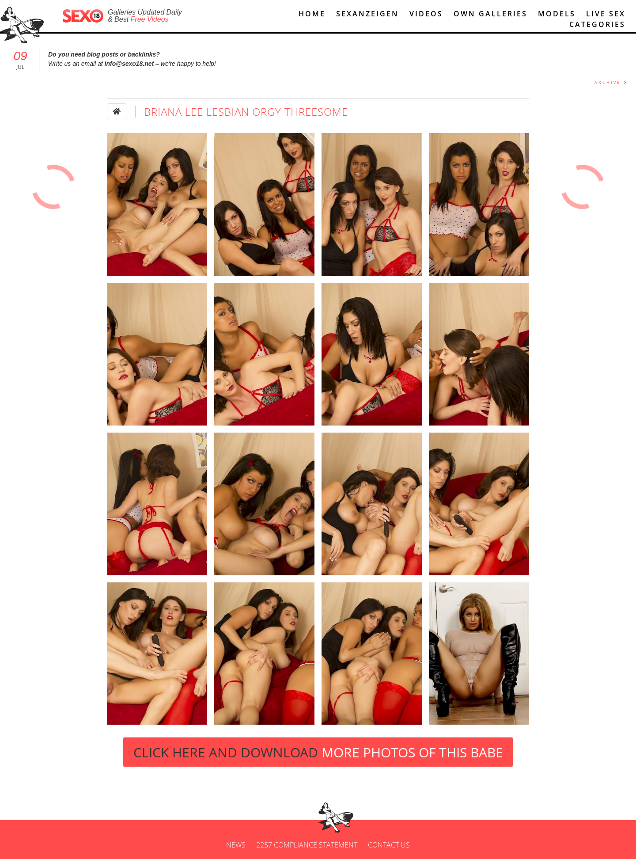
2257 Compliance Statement (306, 845)
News (236, 845)
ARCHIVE (607, 82)
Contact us (389, 845)
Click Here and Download (318, 752)
